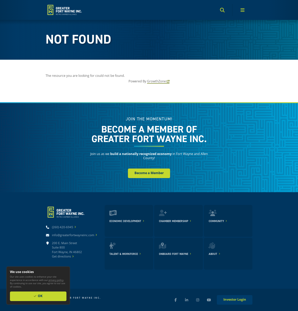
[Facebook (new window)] (175, 300)
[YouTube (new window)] (209, 300)
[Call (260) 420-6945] (62, 227)
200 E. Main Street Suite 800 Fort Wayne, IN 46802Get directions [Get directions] (67, 250)
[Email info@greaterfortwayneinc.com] (73, 235)
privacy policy (56, 280)
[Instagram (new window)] (198, 300)
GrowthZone (156, 81)
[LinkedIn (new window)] (186, 300)
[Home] (64, 10)
